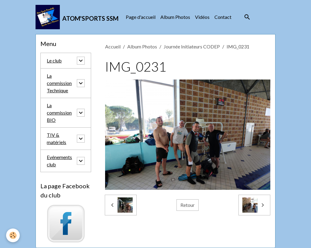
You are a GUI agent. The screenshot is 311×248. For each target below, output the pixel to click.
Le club (54, 60)
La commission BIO (59, 112)
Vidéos (202, 17)
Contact (222, 17)
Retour (187, 205)
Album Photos (175, 17)
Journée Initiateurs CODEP (192, 46)
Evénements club (59, 160)
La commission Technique (59, 83)
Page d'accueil (141, 17)
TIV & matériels (56, 138)
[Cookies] (13, 235)
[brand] (77, 17)
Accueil (113, 46)
